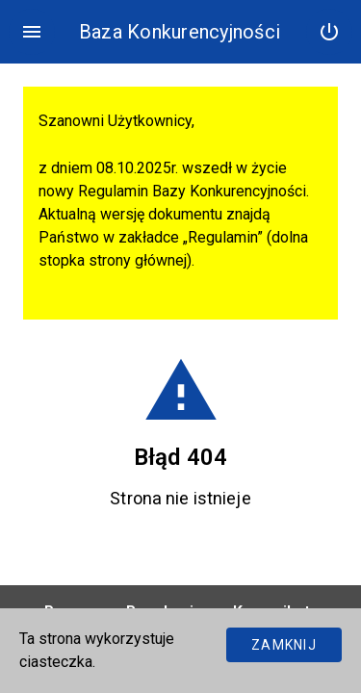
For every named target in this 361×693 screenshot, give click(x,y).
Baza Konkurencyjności (179, 31)
